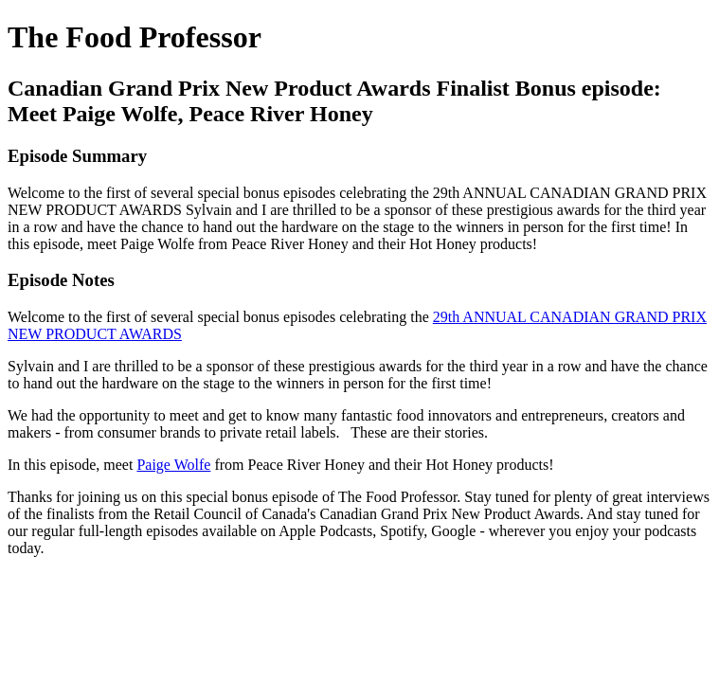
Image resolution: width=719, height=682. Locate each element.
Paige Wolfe (173, 465)
